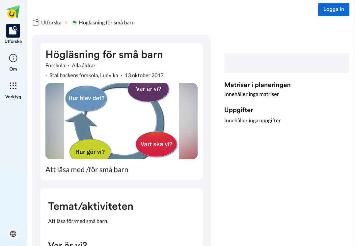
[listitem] (13, 34)
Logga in (333, 9)
